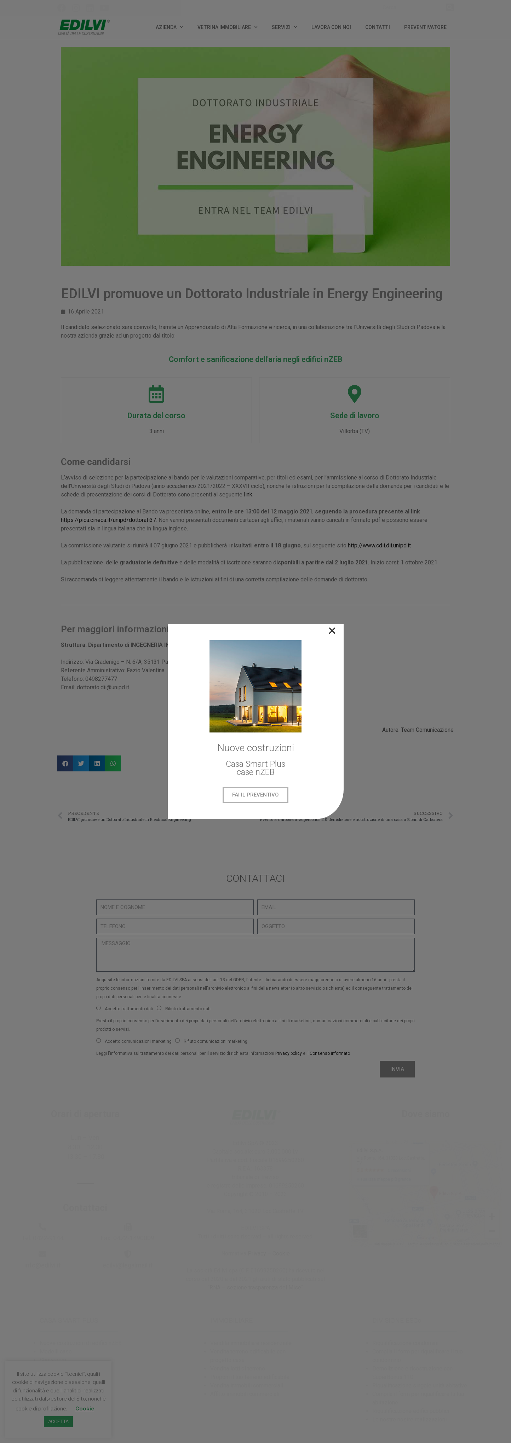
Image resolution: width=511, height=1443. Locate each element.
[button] (332, 630)
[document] (255, 721)
